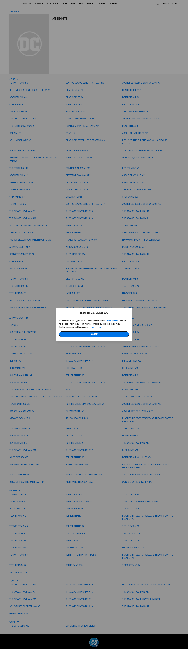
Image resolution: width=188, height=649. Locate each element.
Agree (94, 334)
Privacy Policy (95, 327)
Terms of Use (112, 320)
